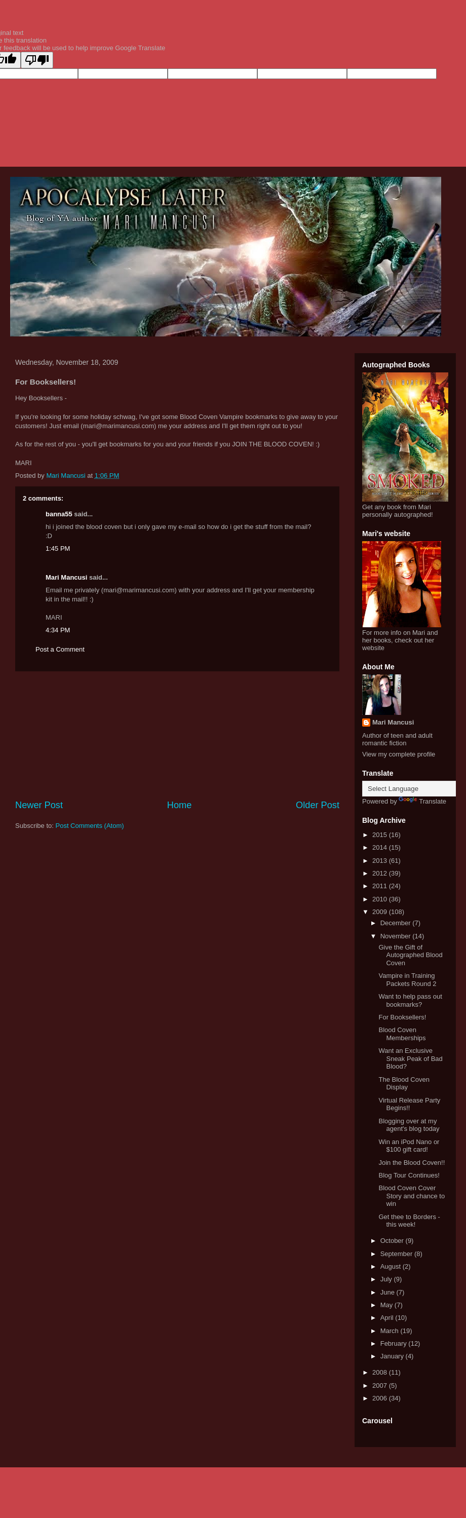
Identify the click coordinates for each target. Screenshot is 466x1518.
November (396, 936)
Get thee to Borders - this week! (409, 1221)
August (391, 1266)
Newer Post (39, 805)
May (387, 1305)
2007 (380, 1385)
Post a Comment (60, 649)
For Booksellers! (402, 1017)
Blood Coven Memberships (401, 1034)
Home (179, 805)
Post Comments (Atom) (90, 825)
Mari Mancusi (66, 577)
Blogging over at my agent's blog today (408, 1125)
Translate (422, 801)
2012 (380, 873)
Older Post (317, 805)
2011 (380, 886)
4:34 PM (58, 630)
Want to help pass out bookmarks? (410, 1000)
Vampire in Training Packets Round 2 (407, 980)
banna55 (59, 514)
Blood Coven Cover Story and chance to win (411, 1195)
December (396, 923)
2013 (380, 860)
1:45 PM (58, 548)
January (393, 1356)
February (394, 1343)
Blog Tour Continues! (408, 1175)
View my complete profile (398, 754)
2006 (380, 1398)
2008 (380, 1372)
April (388, 1317)
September (397, 1254)
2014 (380, 847)
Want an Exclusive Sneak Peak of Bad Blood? (410, 1058)
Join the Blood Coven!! (411, 1162)
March (390, 1331)
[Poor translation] (37, 60)
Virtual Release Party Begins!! (409, 1104)
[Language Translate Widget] (412, 788)
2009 (380, 912)
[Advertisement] (177, 735)
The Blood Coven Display (403, 1083)
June (388, 1292)
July (387, 1279)
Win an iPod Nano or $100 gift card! (408, 1146)
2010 (380, 899)
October (393, 1240)
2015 (380, 835)
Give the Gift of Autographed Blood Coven (410, 955)
